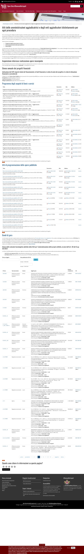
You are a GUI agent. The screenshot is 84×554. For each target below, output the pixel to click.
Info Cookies (42, 544)
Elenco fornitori (32, 54)
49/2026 (4, 299)
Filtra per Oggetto (5, 257)
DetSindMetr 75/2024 (70, 176)
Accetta (68, 547)
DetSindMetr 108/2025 (70, 171)
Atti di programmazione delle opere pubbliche (15, 45)
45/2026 (4, 281)
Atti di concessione (27, 481)
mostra (79, 171)
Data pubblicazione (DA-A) (25, 257)
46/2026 (4, 273)
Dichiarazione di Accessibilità (49, 495)
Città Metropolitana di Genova (8, 1)
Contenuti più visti (46, 480)
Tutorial (59, 11)
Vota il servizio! (6, 469)
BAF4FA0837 (78, 324)
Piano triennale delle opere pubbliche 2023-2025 (13, 187)
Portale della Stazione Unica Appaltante (49, 48)
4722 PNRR (5, 357)
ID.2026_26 (5, 429)
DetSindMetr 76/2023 (70, 181)
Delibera (67, 198)
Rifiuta (73, 547)
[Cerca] (81, 6)
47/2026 (4, 307)
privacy (46, 506)
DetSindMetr (75, 134)
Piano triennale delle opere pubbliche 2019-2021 (13, 208)
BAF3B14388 (78, 307)
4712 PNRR (5, 418)
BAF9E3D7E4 (78, 290)
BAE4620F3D (78, 332)
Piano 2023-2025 (51, 187)
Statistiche (50, 506)
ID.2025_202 (5, 340)
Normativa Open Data (30, 11)
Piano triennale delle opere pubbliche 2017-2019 (13, 219)
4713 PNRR (5, 390)
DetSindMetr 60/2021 (70, 192)
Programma (60, 89)
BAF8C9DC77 (78, 390)
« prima (21, 457)
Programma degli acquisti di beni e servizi (14, 43)
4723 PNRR (5, 409)
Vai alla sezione (76, 76)
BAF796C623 (78, 368)
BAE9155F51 (78, 409)
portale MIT (21, 65)
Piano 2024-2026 (51, 181)
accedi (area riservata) (35, 506)
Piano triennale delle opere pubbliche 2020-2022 (13, 203)
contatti (42, 506)
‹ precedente (27, 457)
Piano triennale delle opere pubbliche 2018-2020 (13, 214)
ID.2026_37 (5, 446)
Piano (49, 198)
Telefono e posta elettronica (28, 491)
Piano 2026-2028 (51, 171)
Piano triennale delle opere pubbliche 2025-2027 (13, 176)
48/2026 (4, 290)
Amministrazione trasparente (8, 11)
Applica (35, 259)
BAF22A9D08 (78, 401)
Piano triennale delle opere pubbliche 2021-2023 (13, 198)
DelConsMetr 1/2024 (76, 104)
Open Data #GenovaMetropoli (16, 6)
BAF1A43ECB (78, 273)
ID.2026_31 (5, 348)
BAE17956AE (78, 281)
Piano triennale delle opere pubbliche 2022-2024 (13, 192)
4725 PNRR (5, 379)
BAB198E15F (78, 438)
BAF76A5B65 (78, 299)
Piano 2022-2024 (51, 192)
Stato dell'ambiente (27, 483)
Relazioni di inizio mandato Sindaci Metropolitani (46, 11)
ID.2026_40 (5, 332)
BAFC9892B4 (78, 357)
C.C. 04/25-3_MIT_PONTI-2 (6, 324)
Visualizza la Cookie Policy (22, 553)
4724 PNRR (5, 368)
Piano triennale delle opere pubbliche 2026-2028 (13, 171)
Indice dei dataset (19, 11)
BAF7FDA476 (78, 379)
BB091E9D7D (78, 316)
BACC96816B (78, 340)
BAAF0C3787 (78, 429)
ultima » (62, 457)
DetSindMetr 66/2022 (70, 187)
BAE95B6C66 (78, 418)
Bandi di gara (8, 46)
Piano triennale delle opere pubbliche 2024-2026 (13, 181)
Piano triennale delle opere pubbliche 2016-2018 (13, 225)
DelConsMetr (75, 119)
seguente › (57, 457)
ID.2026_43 (5, 316)
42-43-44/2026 (6, 438)
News (64, 11)
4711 (4, 401)
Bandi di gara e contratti (8, 23)
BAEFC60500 (78, 348)
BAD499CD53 (78, 446)
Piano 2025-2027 (51, 176)
